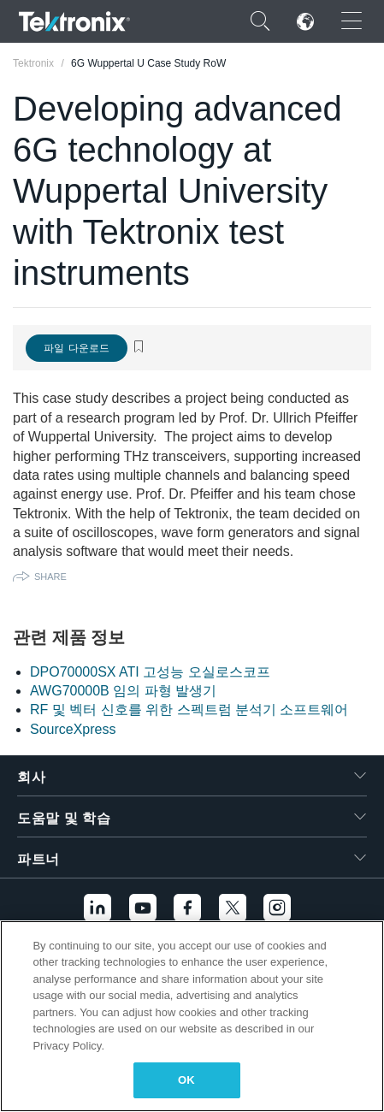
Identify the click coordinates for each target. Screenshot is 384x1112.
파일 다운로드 (76, 348)
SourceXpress (73, 729)
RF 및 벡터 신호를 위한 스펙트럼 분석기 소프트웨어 (189, 709)
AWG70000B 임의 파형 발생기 (123, 690)
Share (50, 576)
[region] (192, 1016)
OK (186, 1080)
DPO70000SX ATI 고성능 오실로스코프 (150, 672)
